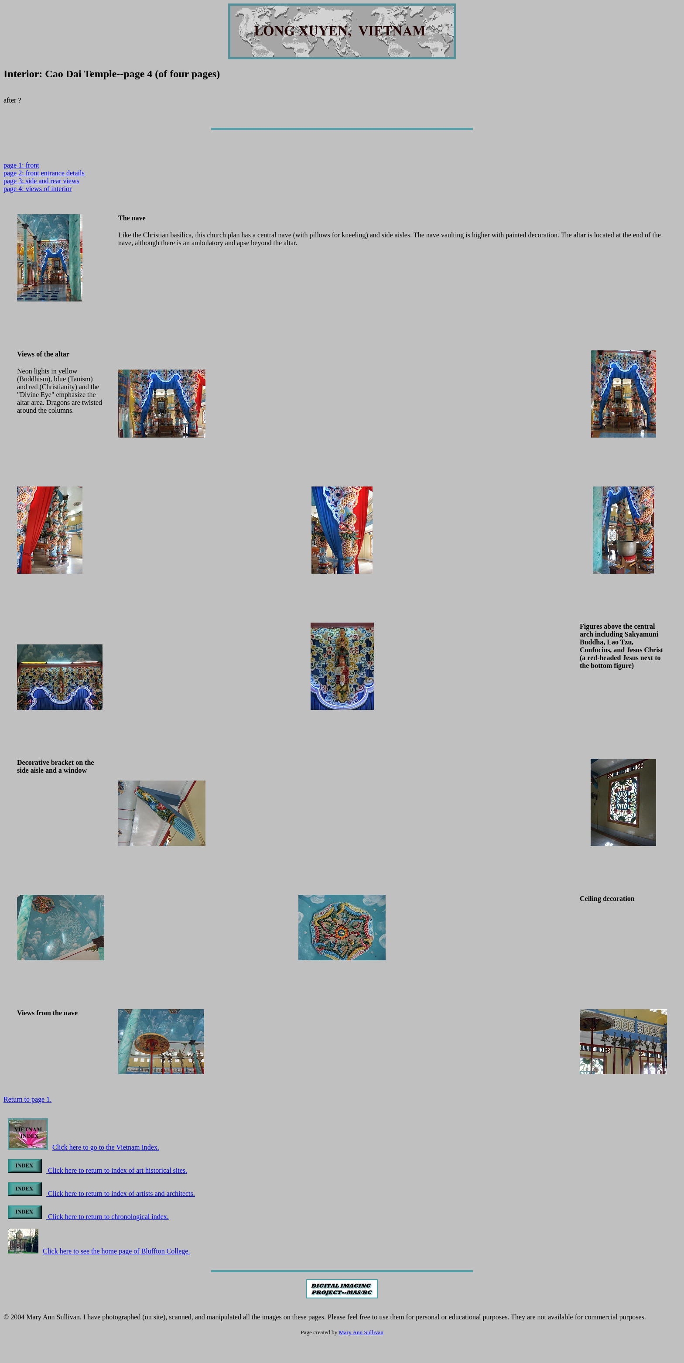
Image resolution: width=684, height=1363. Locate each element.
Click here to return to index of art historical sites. (97, 1170)
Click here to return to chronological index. (88, 1216)
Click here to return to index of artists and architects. (101, 1193)
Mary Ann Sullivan (361, 1332)
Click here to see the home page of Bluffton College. (99, 1251)
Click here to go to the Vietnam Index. (83, 1147)
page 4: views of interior (37, 188)
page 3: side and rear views (41, 181)
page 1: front (21, 165)
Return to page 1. (27, 1099)
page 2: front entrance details (44, 173)
